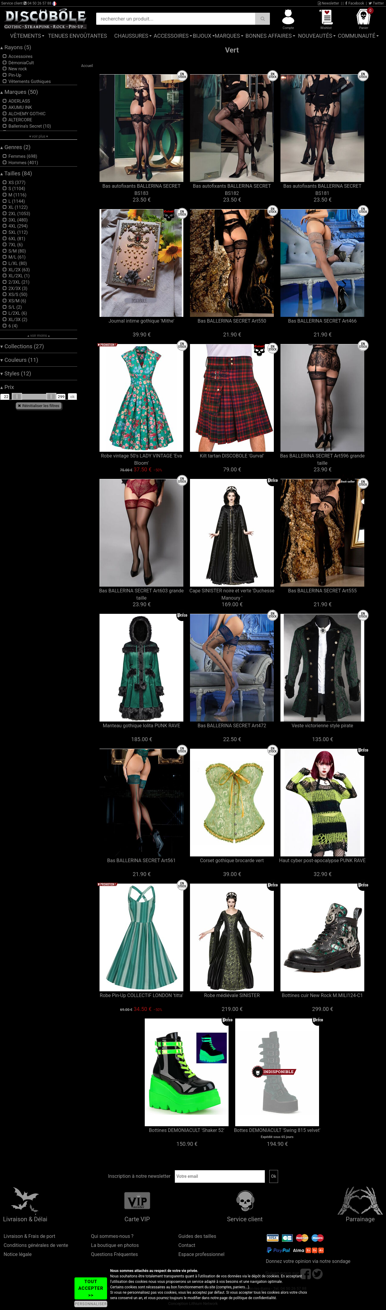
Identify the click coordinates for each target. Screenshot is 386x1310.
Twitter (376, 3)
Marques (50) (19, 92)
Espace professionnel (202, 1254)
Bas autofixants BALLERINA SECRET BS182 (232, 189)
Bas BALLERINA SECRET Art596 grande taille (322, 459)
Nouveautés (315, 36)
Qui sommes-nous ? (112, 1236)
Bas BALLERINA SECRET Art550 (232, 321)
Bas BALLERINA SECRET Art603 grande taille (141, 594)
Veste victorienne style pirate (322, 725)
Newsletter (328, 3)
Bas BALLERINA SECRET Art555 (322, 591)
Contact (187, 1245)
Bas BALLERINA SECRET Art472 (232, 725)
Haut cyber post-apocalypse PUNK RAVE (322, 860)
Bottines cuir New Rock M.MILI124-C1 (322, 995)
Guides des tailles (197, 1236)
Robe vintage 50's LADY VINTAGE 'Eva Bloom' (141, 459)
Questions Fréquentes (114, 1254)
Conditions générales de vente (36, 1245)
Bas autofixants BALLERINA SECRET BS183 (142, 189)
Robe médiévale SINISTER (232, 995)
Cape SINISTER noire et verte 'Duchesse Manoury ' (231, 594)
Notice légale (18, 1254)
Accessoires (171, 36)
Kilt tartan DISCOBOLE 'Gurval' (232, 456)
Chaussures (131, 36)
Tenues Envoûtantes (77, 36)
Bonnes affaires (268, 36)
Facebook (354, 3)
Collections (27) (22, 346)
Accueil (87, 66)
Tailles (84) (16, 173)
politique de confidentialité (254, 1298)
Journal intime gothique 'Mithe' (141, 321)
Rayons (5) (15, 47)
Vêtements (25, 36)
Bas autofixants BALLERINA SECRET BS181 (322, 189)
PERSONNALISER (91, 1304)
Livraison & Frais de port (29, 1236)
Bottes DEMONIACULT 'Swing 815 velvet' (277, 1130)
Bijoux (202, 36)
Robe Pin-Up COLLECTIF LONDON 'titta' (141, 995)
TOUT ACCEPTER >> (90, 1288)
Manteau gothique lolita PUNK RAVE (141, 725)
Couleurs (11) (19, 360)
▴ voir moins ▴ (38, 335)
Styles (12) (15, 373)
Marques (227, 36)
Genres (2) (15, 147)
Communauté (356, 36)
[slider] (17, 396)
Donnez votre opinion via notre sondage (308, 1261)
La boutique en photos (115, 1245)
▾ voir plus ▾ (38, 136)
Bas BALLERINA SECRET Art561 (141, 860)
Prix (7, 387)
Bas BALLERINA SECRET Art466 (322, 321)
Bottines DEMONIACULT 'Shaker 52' (187, 1130)
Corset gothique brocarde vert (232, 860)
